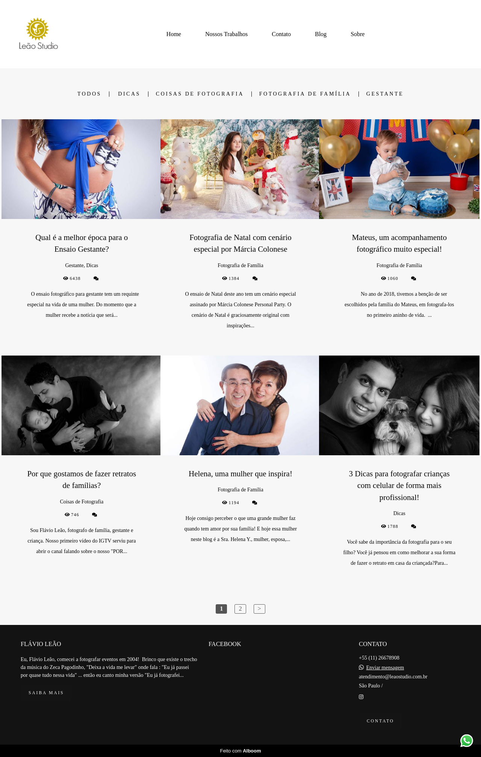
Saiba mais (46, 692)
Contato (281, 34)
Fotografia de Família (305, 94)
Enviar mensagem (385, 667)
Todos (89, 94)
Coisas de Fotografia (200, 94)
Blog (321, 34)
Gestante (385, 94)
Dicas (129, 94)
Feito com (240, 751)
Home (173, 34)
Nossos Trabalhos (226, 34)
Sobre (358, 34)
